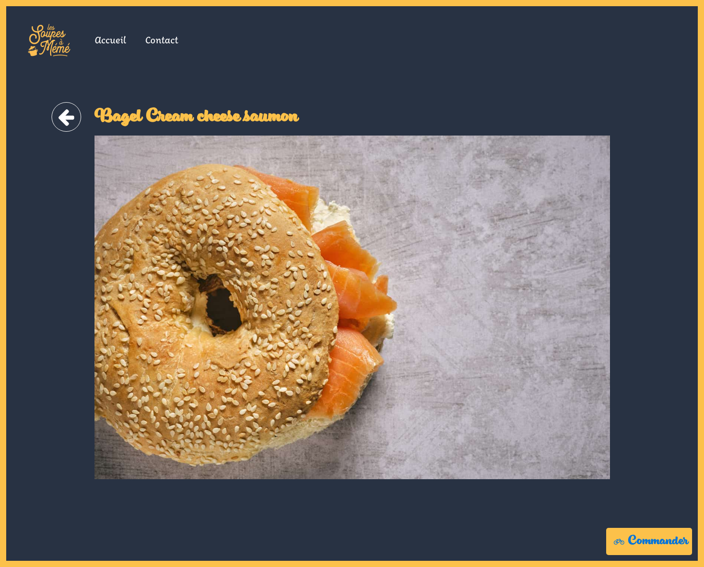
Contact (161, 40)
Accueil (110, 40)
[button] (649, 541)
